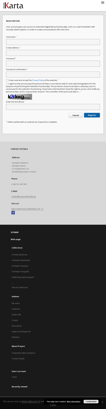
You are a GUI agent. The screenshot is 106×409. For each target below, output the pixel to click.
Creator (15, 320)
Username (11, 37)
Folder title (16, 314)
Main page (16, 239)
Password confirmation (17, 69)
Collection (16, 309)
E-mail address (13, 47)
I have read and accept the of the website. (34, 80)
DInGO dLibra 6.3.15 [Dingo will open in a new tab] (31, 401)
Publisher (16, 337)
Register (92, 115)
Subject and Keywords (21, 331)
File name (16, 303)
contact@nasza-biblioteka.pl (23, 196)
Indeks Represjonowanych (23, 277)
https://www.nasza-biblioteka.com (27, 209)
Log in (14, 377)
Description (17, 326)
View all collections (20, 287)
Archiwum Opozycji (20, 266)
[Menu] (102, 2)
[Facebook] (13, 212)
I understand (91, 402)
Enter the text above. (16, 102)
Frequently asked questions (23, 353)
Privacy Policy (38, 80)
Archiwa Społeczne (20, 254)
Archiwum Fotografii (20, 271)
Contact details (18, 358)
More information (73, 401)
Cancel (75, 115)
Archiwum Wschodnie (21, 260)
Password (11, 58)
